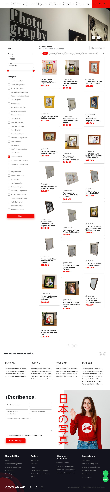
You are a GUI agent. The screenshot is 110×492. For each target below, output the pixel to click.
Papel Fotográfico (41, 4)
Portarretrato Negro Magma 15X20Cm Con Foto (16, 376)
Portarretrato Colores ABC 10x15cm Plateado (71, 195)
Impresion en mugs (89, 470)
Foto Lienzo (15, 153)
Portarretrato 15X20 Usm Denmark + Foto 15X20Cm (16, 373)
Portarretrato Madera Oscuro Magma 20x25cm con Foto (48, 225)
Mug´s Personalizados (19, 149)
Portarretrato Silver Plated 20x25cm (49, 188)
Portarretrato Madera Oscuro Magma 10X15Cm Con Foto (93, 371)
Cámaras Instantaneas (65, 466)
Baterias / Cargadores (19, 191)
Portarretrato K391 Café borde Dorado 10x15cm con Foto (93, 228)
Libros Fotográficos (27, 4)
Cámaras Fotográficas (53, 4)
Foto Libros (86, 460)
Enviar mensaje (15, 440)
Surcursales (35, 460)
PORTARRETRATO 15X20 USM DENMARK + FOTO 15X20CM (93, 156)
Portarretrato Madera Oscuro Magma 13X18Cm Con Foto (42, 379)
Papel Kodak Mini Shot (19, 198)
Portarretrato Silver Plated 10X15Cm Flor (93, 379)
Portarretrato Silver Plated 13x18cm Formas (49, 261)
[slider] (8, 71)
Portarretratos (16, 157)
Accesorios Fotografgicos (65, 469)
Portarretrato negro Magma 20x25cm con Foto (49, 298)
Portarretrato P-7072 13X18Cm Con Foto (42, 373)
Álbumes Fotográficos (19, 138)
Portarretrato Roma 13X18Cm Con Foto (42, 376)
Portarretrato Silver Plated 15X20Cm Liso (16, 371)
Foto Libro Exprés (17, 122)
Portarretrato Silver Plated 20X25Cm (67, 368)
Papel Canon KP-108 (18, 194)
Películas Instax (16, 202)
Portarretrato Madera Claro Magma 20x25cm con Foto (92, 120)
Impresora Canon (17, 210)
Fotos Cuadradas (17, 175)
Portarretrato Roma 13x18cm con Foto (49, 152)
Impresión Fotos (15, 4)
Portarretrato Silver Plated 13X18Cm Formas (42, 371)
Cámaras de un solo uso (65, 473)
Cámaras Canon (17, 115)
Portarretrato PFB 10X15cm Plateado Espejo (70, 121)
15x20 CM (52, 53)
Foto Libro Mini (16, 130)
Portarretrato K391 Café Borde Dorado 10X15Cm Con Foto (93, 381)
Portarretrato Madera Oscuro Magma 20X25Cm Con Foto (67, 373)
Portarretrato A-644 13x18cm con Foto (93, 83)
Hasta (11, 63)
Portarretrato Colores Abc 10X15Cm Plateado (93, 368)
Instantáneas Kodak (18, 111)
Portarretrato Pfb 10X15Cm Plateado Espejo (93, 373)
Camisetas (15, 145)
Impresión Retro (17, 168)
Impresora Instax (17, 206)
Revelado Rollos (17, 183)
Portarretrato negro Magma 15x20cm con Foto (71, 304)
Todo (45, 53)
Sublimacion (9, 470)
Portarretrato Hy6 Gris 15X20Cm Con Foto (16, 368)
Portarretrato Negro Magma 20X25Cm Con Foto (67, 371)
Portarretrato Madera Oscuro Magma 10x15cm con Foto (93, 301)
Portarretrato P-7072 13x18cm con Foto (49, 117)
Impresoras (90, 4)
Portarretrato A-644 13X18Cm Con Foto (42, 368)
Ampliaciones (16, 172)
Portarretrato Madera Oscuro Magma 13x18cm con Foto (71, 159)
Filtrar (20, 216)
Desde (11, 57)
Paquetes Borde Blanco (19, 164)
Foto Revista (15, 119)
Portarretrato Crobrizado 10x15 (92, 192)
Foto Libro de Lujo (17, 126)
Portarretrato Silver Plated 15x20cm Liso (71, 231)
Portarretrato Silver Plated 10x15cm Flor (93, 264)
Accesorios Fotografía (90, 53)
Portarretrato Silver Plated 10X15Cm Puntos (93, 384)
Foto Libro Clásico (17, 134)
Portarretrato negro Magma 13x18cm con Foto (49, 332)
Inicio (7, 460)
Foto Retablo (16, 141)
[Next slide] (99, 37)
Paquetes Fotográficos (19, 160)
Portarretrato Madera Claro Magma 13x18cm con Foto (49, 82)
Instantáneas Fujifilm (18, 107)
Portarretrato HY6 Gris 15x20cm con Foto (70, 84)
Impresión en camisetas (91, 467)
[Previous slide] (94, 37)
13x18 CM (60, 53)
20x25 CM (69, 53)
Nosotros (6, 4)
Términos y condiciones (39, 470)
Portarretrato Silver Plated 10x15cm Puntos (71, 267)
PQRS (33, 467)
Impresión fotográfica (13, 467)
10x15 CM (77, 53)
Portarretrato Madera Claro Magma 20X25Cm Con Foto (67, 376)
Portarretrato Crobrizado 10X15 (93, 376)
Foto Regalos (79, 4)
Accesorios (15, 179)
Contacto (102, 4)
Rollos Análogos (17, 187)
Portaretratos (87, 477)
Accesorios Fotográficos (67, 4)
